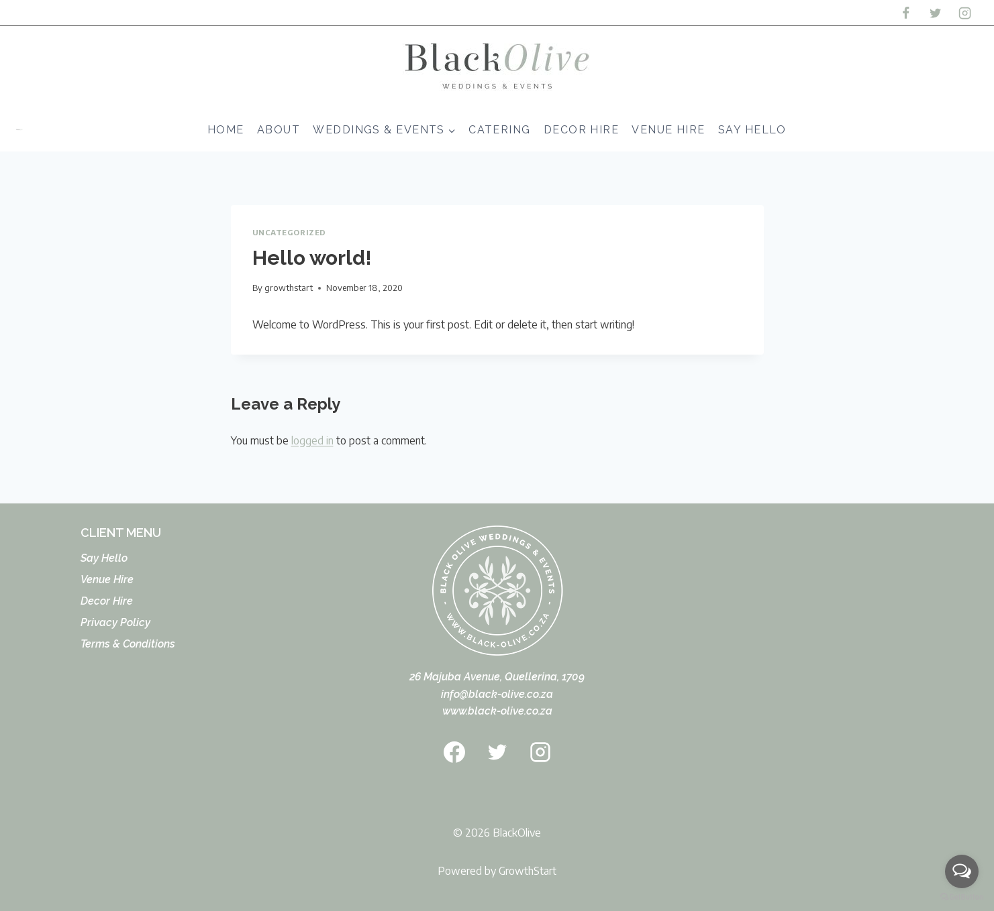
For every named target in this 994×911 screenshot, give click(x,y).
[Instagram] (965, 12)
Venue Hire (668, 129)
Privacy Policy (115, 622)
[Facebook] (905, 12)
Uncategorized (289, 232)
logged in (312, 440)
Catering (499, 129)
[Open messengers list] (962, 871)
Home (225, 129)
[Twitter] (935, 12)
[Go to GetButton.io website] (961, 897)
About (278, 129)
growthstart (288, 287)
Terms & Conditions (128, 643)
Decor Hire (581, 129)
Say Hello (752, 129)
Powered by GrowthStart (497, 870)
